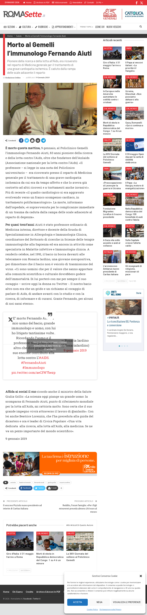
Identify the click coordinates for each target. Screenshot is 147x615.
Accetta (77, 602)
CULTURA (25, 27)
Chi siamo (17, 592)
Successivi (25, 570)
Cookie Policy (92, 609)
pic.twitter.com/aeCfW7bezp (33, 372)
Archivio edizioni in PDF (48, 592)
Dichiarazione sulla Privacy (110, 609)
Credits (29, 592)
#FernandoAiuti (33, 362)
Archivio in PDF (42, 2)
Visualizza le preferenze (127, 602)
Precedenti (12, 570)
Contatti (89, 2)
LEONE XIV (99, 27)
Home (27, 2)
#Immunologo (33, 367)
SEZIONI (9, 27)
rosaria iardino (65, 482)
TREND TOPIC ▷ (86, 26)
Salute (70, 533)
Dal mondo (42, 533)
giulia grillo (52, 482)
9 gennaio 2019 (75, 350)
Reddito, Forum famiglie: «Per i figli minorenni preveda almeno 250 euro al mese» (78, 508)
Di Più (99, 2)
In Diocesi (131, 252)
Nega (99, 602)
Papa (128, 48)
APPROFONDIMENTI (62, 27)
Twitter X (36, 599)
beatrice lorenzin (25, 482)
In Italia (108, 195)
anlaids (13, 482)
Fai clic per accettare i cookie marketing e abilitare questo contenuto (50, 346)
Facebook (27, 599)
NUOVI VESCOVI (114, 27)
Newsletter (76, 2)
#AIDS (44, 358)
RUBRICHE (41, 27)
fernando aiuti (39, 482)
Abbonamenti (59, 2)
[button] (140, 576)
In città (11, 533)
